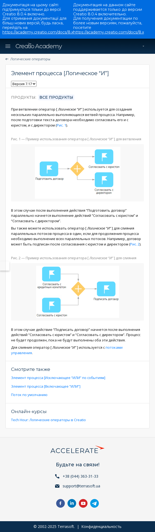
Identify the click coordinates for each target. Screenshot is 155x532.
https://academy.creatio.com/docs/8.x (37, 32)
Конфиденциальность (101, 526)
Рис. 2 (135, 244)
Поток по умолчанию (29, 394)
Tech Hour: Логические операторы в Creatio (48, 419)
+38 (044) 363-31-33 (80, 476)
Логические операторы (30, 58)
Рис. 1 (61, 125)
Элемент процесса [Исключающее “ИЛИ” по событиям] (58, 377)
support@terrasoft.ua (81, 485)
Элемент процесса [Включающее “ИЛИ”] (45, 386)
